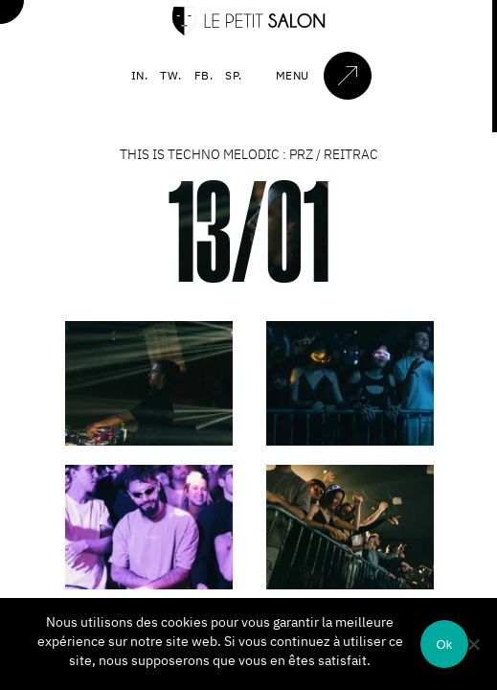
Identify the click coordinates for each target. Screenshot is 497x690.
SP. (233, 75)
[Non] (473, 644)
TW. (171, 75)
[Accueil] (249, 31)
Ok (444, 644)
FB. (204, 75)
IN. (139, 75)
